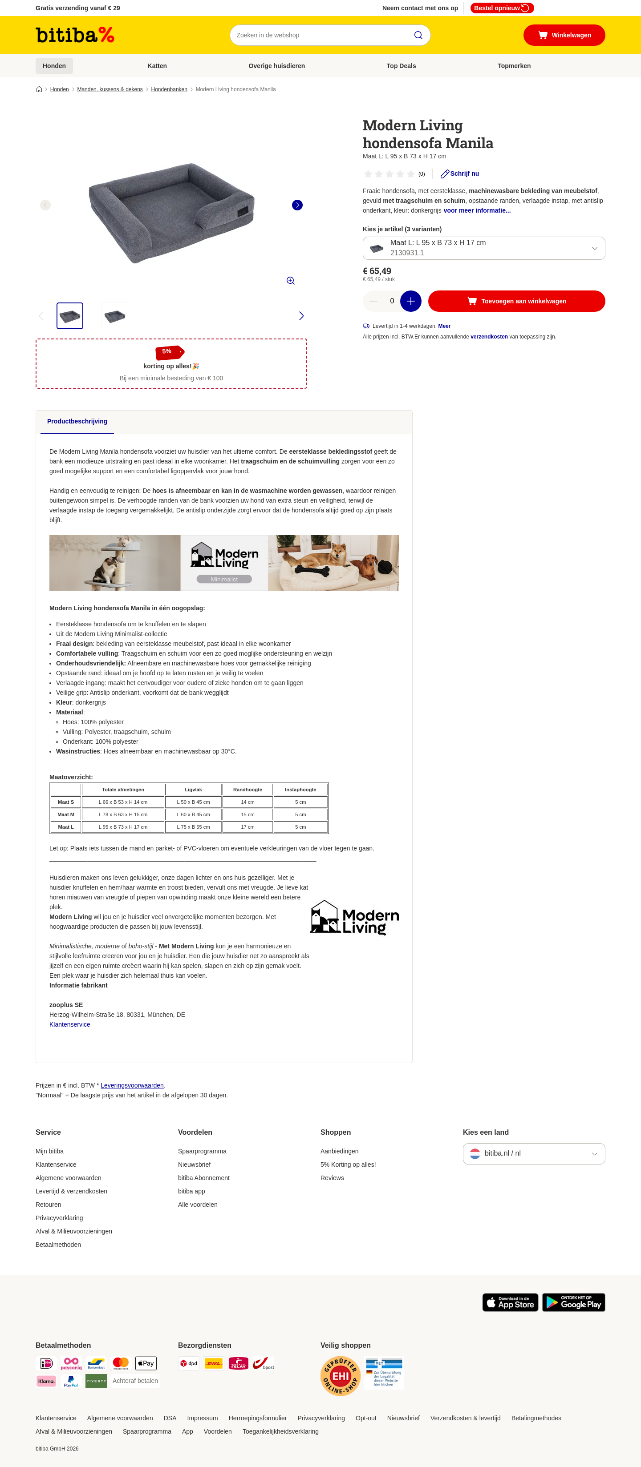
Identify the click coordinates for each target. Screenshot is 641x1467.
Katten (157, 65)
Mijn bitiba (50, 1151)
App (187, 1431)
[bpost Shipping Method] (263, 1365)
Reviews (332, 1177)
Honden (54, 65)
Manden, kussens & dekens (109, 89)
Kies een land (486, 1132)
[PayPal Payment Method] (71, 1382)
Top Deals (401, 65)
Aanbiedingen (339, 1151)
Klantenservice (69, 1024)
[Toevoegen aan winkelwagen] (516, 301)
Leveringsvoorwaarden (132, 1085)
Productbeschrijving (77, 421)
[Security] (340, 1377)
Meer (444, 326)
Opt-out (366, 1418)
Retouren (48, 1204)
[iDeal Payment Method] (46, 1365)
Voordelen (218, 1431)
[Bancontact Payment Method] (96, 1365)
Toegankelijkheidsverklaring (281, 1431)
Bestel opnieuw (502, 8)
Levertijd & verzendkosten (71, 1191)
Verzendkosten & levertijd (465, 1418)
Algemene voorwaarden (68, 1177)
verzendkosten (489, 337)
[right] (297, 205)
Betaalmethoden (58, 1244)
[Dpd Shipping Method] (188, 1365)
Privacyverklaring (59, 1217)
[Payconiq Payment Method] (71, 1365)
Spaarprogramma (202, 1151)
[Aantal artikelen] (392, 301)
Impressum (202, 1418)
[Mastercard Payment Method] (121, 1365)
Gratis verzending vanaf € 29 (78, 8)
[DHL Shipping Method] (213, 1365)
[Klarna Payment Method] (46, 1382)
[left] (45, 205)
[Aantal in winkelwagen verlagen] (373, 301)
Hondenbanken (169, 89)
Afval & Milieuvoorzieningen (74, 1231)
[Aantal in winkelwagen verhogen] (411, 301)
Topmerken (514, 65)
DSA (170, 1418)
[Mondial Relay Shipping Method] (238, 1365)
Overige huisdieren (277, 65)
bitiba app (191, 1191)
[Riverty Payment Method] (96, 1382)
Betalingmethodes (536, 1418)
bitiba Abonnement (204, 1177)
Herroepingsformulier (258, 1418)
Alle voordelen (198, 1204)
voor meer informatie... (477, 210)
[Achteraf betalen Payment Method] (135, 1381)
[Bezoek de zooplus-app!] (510, 1309)
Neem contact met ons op (420, 8)
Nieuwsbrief (194, 1164)
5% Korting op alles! (348, 1164)
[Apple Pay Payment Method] (146, 1365)
